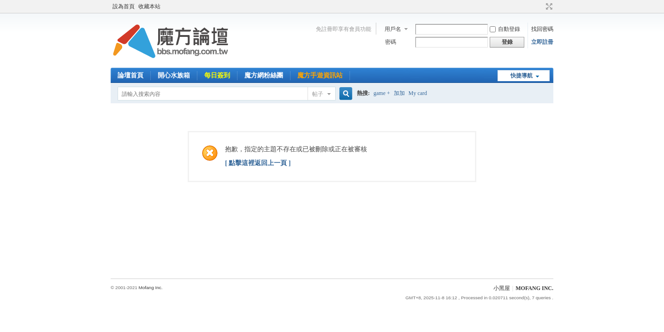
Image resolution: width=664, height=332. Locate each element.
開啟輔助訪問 (540, 6)
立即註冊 (542, 42)
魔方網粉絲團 (263, 75)
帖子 (317, 94)
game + (382, 93)
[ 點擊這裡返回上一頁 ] (257, 163)
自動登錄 (505, 29)
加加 (399, 93)
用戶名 (393, 29)
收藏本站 (149, 6)
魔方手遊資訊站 (320, 75)
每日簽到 (217, 75)
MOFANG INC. (534, 288)
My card (418, 93)
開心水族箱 (174, 75)
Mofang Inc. (150, 287)
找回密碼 (542, 29)
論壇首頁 (130, 75)
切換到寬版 (548, 6)
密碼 (390, 42)
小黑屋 (501, 288)
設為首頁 (124, 6)
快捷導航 (521, 75)
